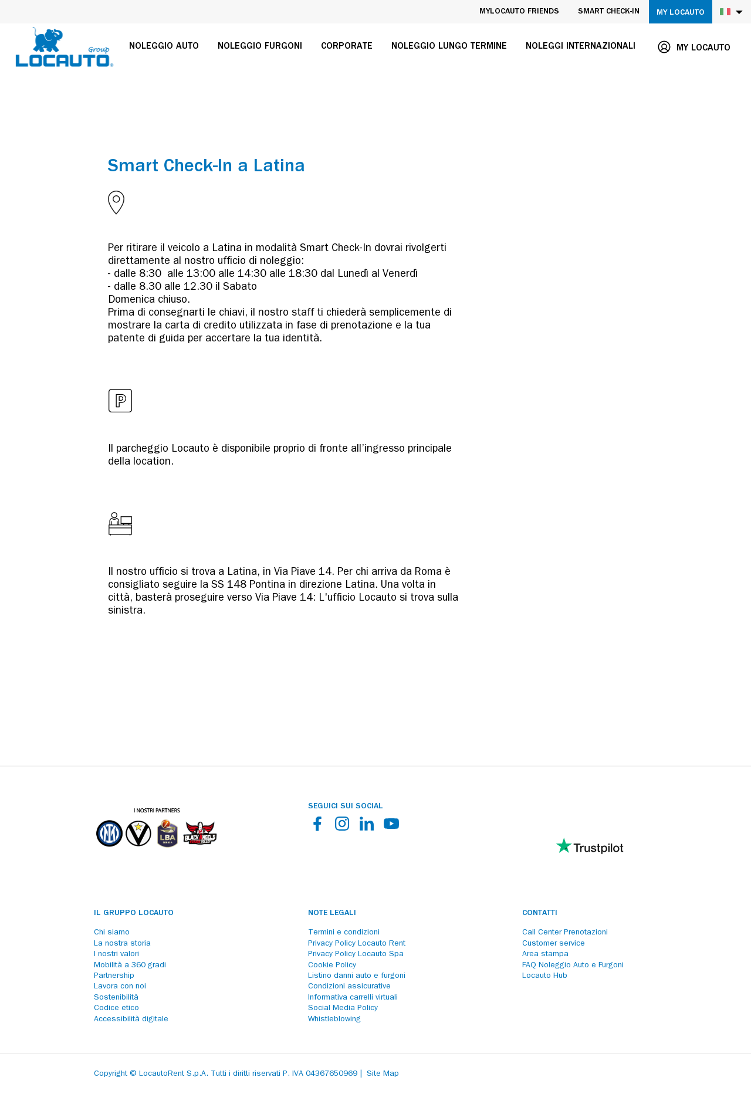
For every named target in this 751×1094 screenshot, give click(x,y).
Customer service (553, 944)
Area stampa (545, 954)
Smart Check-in (609, 12)
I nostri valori (116, 954)
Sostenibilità (116, 998)
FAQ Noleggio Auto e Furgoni (573, 965)
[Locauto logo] (64, 46)
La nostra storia (122, 944)
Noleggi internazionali (580, 47)
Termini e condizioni (344, 933)
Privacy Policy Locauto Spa (356, 954)
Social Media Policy (343, 1008)
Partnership (114, 976)
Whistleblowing (334, 1019)
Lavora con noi (120, 987)
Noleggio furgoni (260, 47)
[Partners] (156, 856)
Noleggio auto (164, 47)
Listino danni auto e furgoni (356, 976)
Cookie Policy (332, 965)
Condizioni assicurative (349, 987)
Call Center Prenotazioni (565, 933)
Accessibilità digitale (131, 1019)
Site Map (383, 1074)
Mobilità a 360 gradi (130, 965)
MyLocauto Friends (519, 12)
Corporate (347, 47)
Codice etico (116, 1008)
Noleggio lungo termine (449, 47)
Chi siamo (112, 933)
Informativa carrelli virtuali (353, 998)
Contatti (539, 913)
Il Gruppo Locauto (134, 913)
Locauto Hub (544, 976)
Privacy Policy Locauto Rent (356, 944)
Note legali (332, 913)
